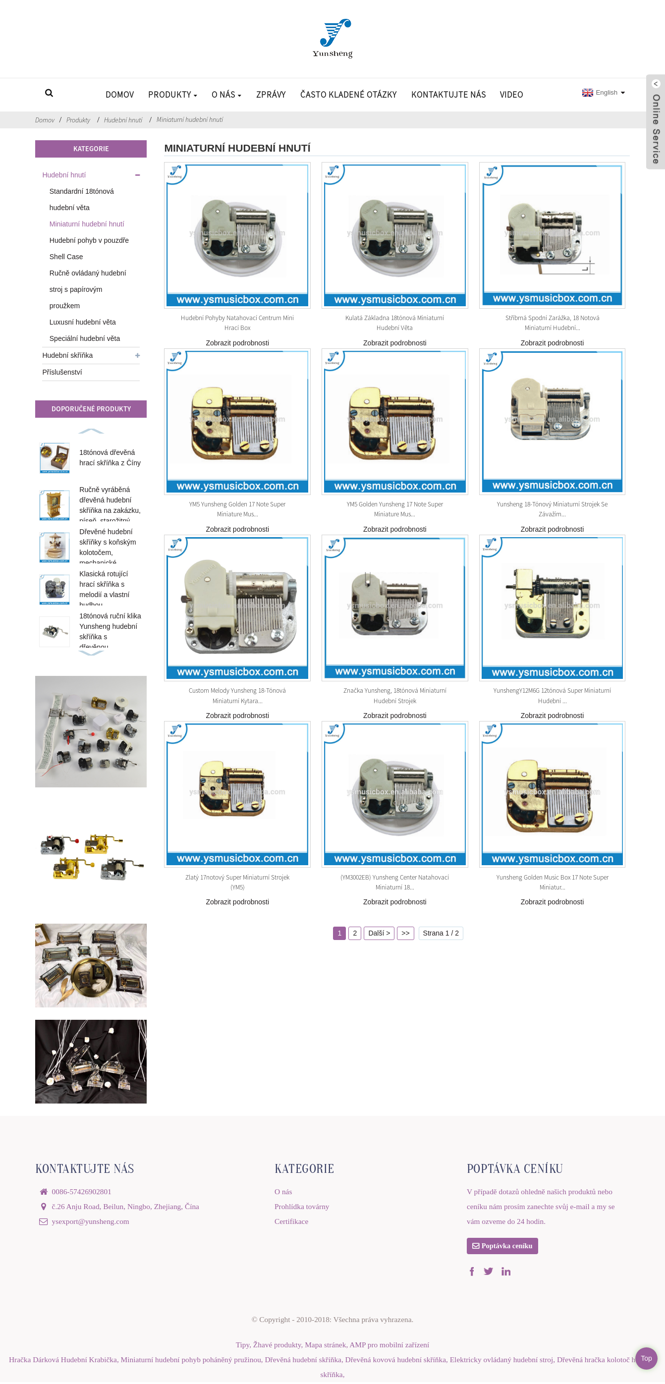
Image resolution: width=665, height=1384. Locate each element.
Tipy (242, 1346)
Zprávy (271, 94)
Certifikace (291, 1221)
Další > (379, 933)
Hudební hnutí (123, 119)
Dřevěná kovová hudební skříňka (395, 1361)
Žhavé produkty (277, 1346)
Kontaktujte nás (448, 94)
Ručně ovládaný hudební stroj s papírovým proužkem (88, 289)
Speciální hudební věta (85, 338)
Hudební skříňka (67, 355)
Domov (120, 94)
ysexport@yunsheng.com (90, 1221)
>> (405, 933)
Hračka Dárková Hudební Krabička (63, 1361)
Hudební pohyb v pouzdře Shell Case (89, 248)
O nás (227, 94)
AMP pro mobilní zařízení (389, 1346)
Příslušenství (62, 372)
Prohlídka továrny (302, 1206)
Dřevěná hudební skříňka (303, 1361)
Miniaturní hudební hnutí (190, 119)
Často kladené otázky (348, 94)
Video (511, 94)
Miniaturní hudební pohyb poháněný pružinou (191, 1361)
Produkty (173, 94)
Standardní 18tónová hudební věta (82, 199)
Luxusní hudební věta (83, 322)
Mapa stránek (325, 1346)
